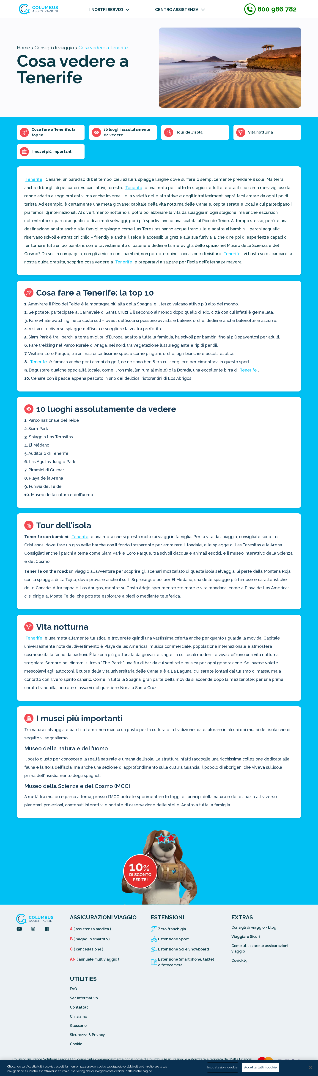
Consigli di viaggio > (56, 47)
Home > (25, 47)
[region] (159, 1068)
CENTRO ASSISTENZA (176, 9)
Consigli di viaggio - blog (253, 927)
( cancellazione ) (86, 949)
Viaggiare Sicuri (245, 936)
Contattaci (79, 1007)
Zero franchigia (172, 929)
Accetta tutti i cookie (260, 1067)
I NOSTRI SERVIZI (106, 9)
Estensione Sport (173, 939)
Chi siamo (78, 1016)
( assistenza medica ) (90, 929)
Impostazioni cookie (222, 1067)
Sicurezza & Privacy (87, 1035)
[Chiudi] (311, 1067)
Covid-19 (239, 960)
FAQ (73, 989)
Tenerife (33, 179)
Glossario (78, 1025)
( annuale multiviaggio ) (94, 959)
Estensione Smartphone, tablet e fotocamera (186, 962)
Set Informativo (84, 998)
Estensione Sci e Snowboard (183, 949)
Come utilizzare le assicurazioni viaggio (259, 948)
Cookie (76, 1044)
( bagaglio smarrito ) (90, 939)
